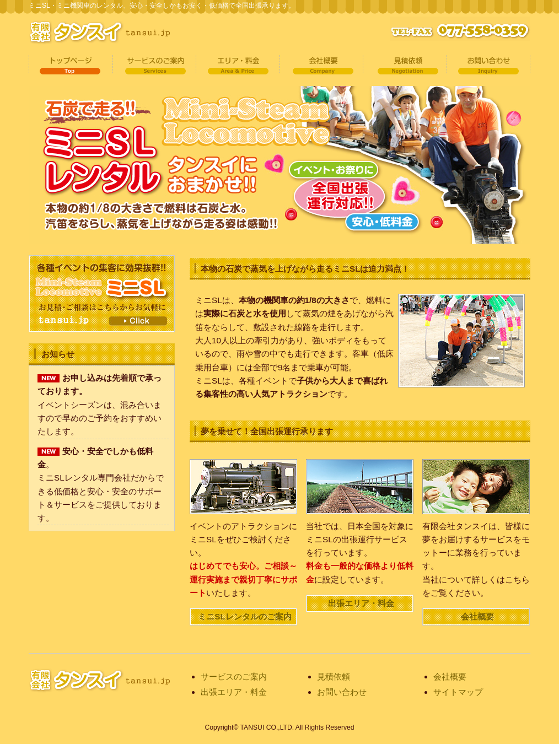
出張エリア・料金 (361, 603)
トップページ (70, 65)
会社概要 (320, 65)
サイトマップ (458, 692)
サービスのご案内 (153, 65)
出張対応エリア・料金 (236, 65)
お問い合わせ (486, 65)
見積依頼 (403, 65)
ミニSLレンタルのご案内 (244, 616)
